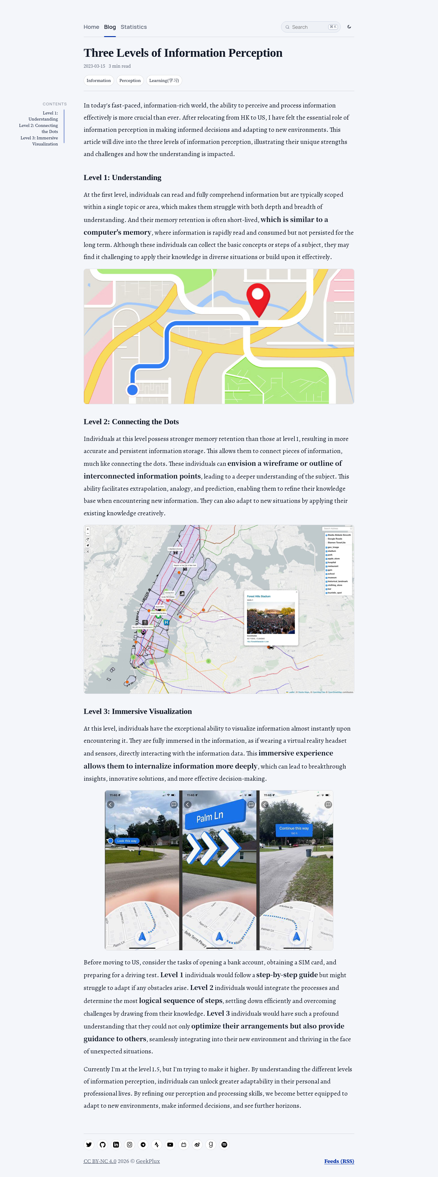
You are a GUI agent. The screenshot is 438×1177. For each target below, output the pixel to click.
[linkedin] (116, 1144)
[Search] (311, 27)
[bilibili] (183, 1144)
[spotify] (224, 1144)
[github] (102, 1144)
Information (99, 80)
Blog (110, 27)
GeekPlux (148, 1161)
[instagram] (129, 1144)
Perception (130, 80)
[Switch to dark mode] (349, 27)
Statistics (134, 27)
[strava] (156, 1144)
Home (91, 27)
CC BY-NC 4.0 (100, 1161)
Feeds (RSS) (339, 1161)
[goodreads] (210, 1144)
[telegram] (143, 1144)
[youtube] (170, 1144)
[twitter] (89, 1144)
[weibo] (197, 1144)
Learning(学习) (164, 80)
